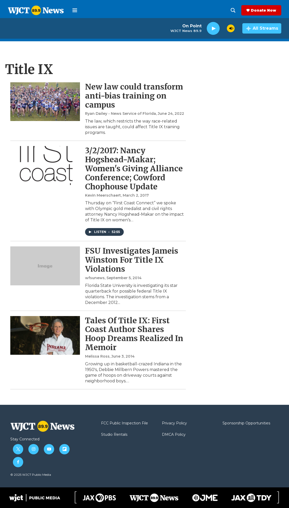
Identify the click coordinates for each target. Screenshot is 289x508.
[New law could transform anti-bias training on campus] (45, 101)
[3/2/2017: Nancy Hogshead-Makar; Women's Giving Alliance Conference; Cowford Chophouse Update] (45, 165)
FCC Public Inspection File (124, 423)
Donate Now (263, 10)
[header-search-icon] (233, 10)
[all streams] (261, 28)
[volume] (231, 28)
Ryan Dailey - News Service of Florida (120, 113)
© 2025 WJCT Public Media (30, 475)
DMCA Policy (174, 435)
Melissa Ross (97, 356)
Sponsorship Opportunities (246, 423)
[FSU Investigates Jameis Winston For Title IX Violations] (45, 265)
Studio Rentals (114, 435)
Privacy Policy (174, 423)
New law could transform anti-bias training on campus (134, 96)
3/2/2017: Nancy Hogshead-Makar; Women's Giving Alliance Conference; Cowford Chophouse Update (134, 168)
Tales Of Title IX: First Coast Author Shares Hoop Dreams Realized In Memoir (134, 334)
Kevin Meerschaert (103, 195)
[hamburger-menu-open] (75, 10)
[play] (213, 28)
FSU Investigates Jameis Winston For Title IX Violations (131, 260)
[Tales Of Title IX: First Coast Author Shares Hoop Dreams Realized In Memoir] (45, 335)
